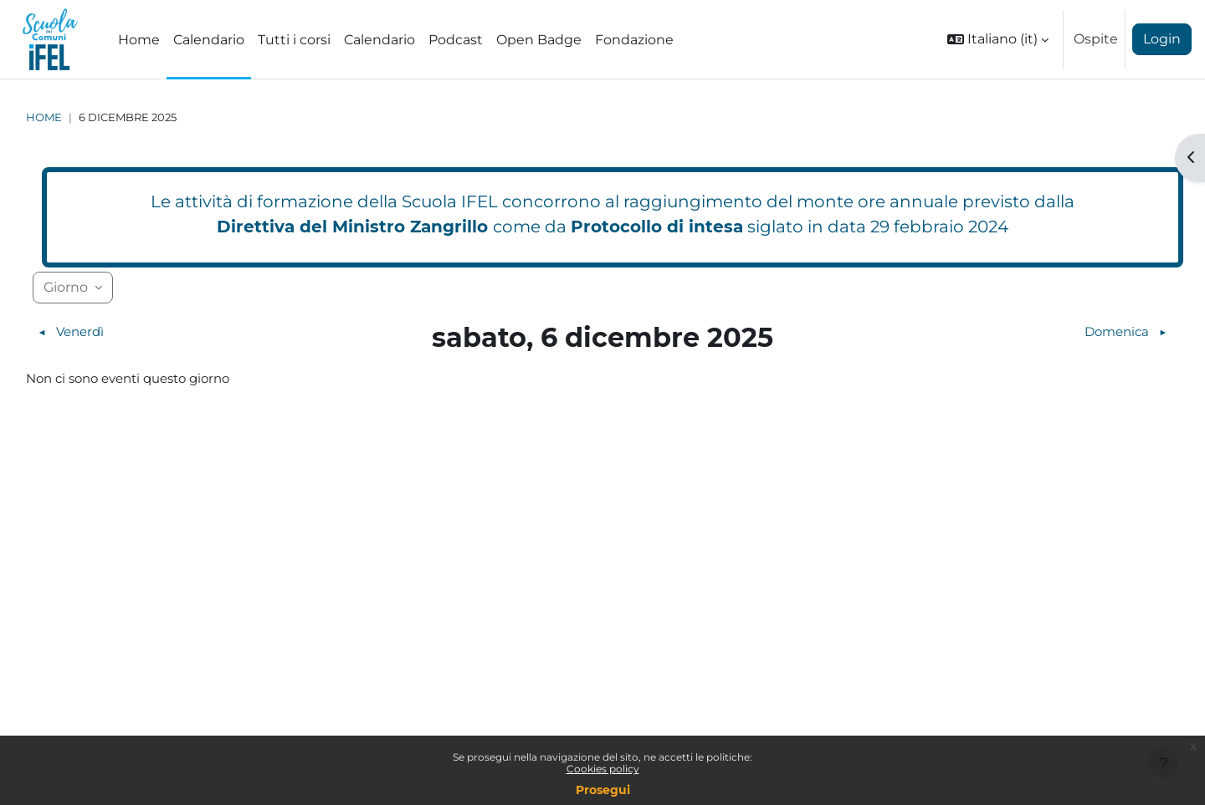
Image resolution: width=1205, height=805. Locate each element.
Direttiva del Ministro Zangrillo (352, 227)
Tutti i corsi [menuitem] (294, 40)
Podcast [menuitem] (455, 40)
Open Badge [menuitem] (539, 40)
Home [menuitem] (139, 40)
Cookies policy (603, 768)
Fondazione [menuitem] (634, 40)
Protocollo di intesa (657, 227)
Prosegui (603, 789)
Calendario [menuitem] (208, 40)
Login (1162, 39)
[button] (997, 39)
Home (44, 117)
